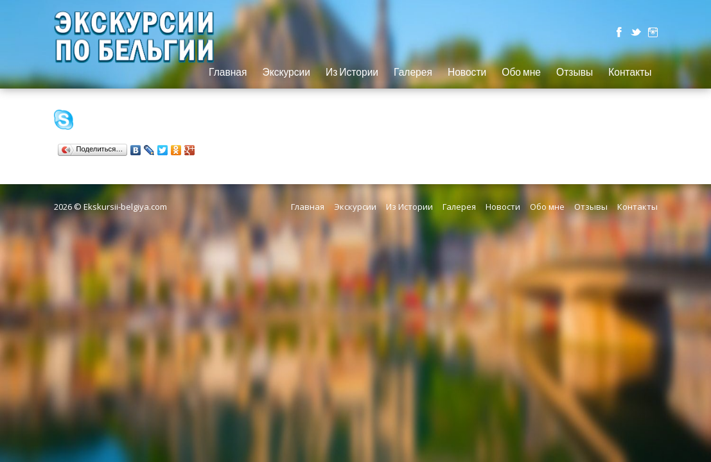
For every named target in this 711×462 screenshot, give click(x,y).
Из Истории (352, 72)
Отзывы (574, 72)
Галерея (413, 72)
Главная (228, 72)
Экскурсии (286, 72)
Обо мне (521, 72)
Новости (467, 72)
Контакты (629, 72)
